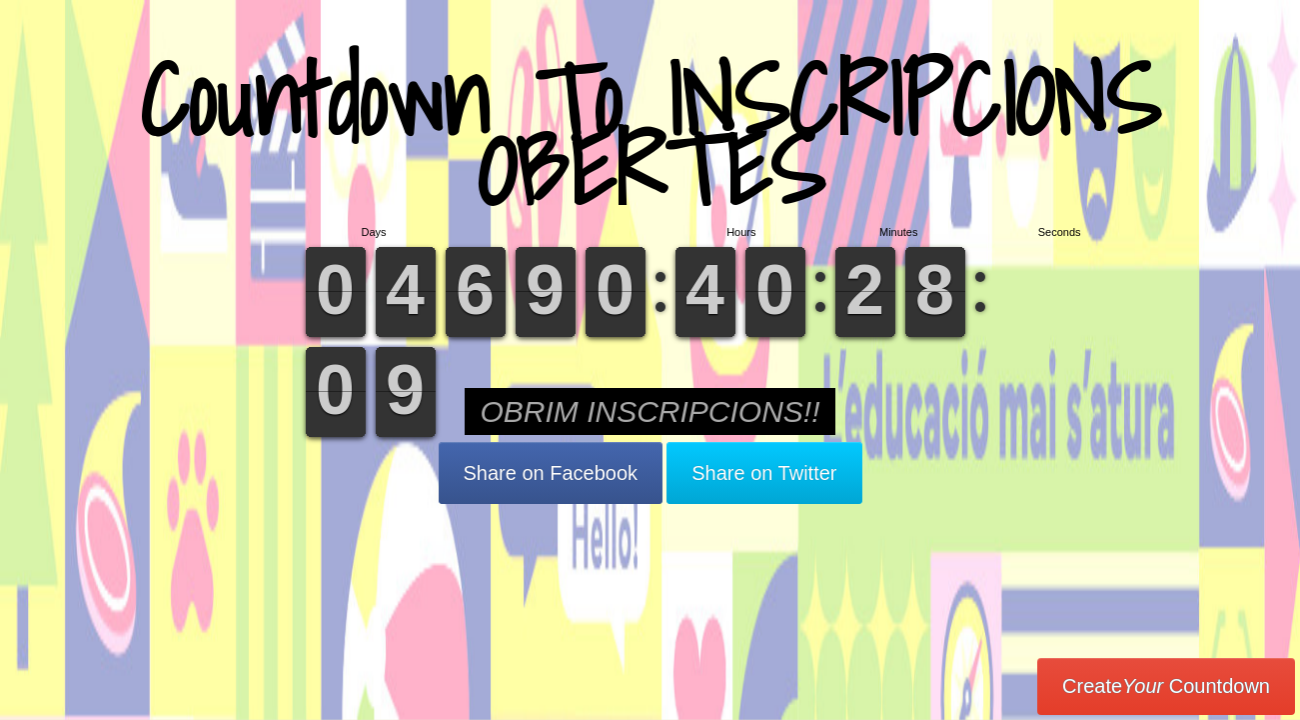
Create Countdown (1166, 686)
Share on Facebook (551, 473)
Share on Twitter (763, 473)
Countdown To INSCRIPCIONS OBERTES (650, 134)
